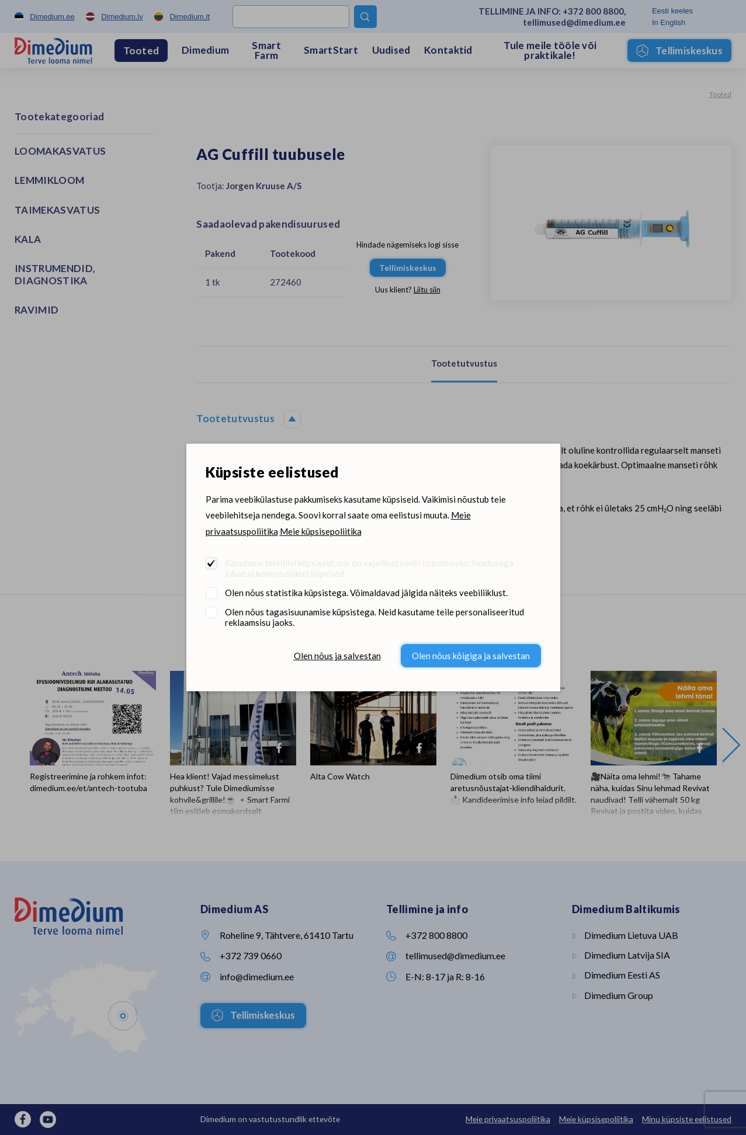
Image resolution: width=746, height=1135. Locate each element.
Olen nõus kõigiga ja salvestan (471, 655)
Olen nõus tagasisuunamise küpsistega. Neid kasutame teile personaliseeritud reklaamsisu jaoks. (374, 617)
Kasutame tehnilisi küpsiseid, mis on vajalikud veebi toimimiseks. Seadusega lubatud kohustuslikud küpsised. (369, 568)
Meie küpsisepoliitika (321, 531)
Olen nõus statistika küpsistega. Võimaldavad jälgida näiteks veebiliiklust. (366, 592)
